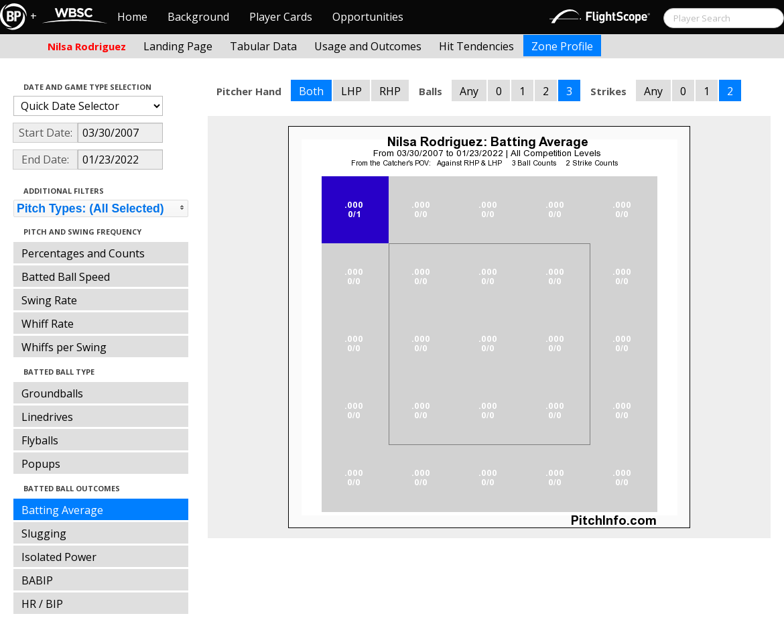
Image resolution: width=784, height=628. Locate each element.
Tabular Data (263, 46)
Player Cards (280, 16)
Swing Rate (49, 300)
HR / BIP (42, 603)
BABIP (37, 580)
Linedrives (47, 417)
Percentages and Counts (83, 253)
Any (469, 91)
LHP (351, 91)
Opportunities (367, 16)
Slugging (43, 533)
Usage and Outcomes (367, 46)
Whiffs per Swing (64, 347)
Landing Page (177, 46)
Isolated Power (58, 557)
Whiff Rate (47, 323)
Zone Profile (562, 46)
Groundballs (52, 393)
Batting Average (62, 510)
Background (198, 16)
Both (311, 91)
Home (132, 16)
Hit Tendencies (476, 46)
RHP (390, 91)
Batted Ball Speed (65, 276)
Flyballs (39, 440)
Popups (40, 463)
